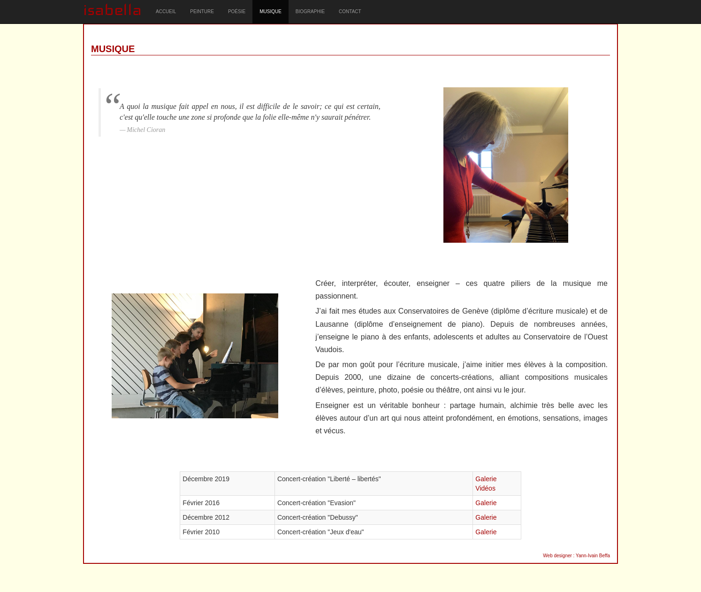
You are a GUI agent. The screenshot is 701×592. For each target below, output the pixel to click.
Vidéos (485, 488)
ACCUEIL (166, 11)
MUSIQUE (270, 11)
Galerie (485, 479)
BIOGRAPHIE (310, 11)
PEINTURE (202, 11)
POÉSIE (236, 11)
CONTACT (350, 11)
